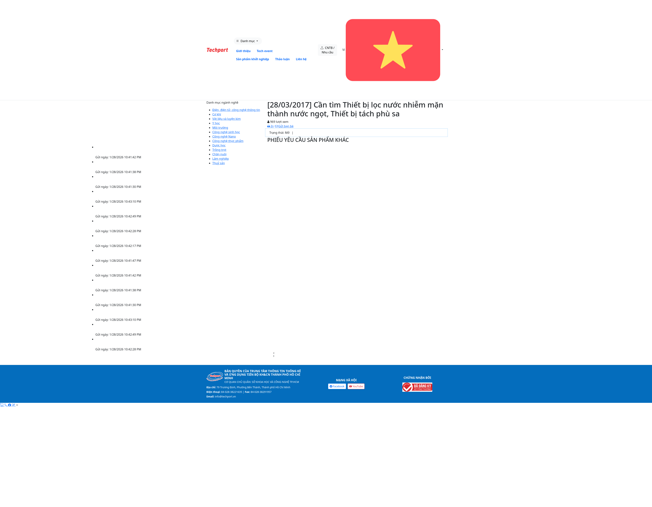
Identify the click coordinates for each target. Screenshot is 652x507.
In (270, 126)
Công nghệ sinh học (226, 132)
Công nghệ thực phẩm (227, 141)
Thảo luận (282, 59)
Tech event (265, 51)
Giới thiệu (243, 51)
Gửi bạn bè (284, 126)
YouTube (356, 386)
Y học (216, 123)
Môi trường (220, 128)
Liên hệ (301, 59)
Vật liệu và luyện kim (226, 119)
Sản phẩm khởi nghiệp (252, 59)
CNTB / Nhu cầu (327, 50)
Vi (391, 50)
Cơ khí (216, 114)
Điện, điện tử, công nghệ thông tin (236, 110)
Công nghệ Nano (224, 136)
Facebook (337, 386)
